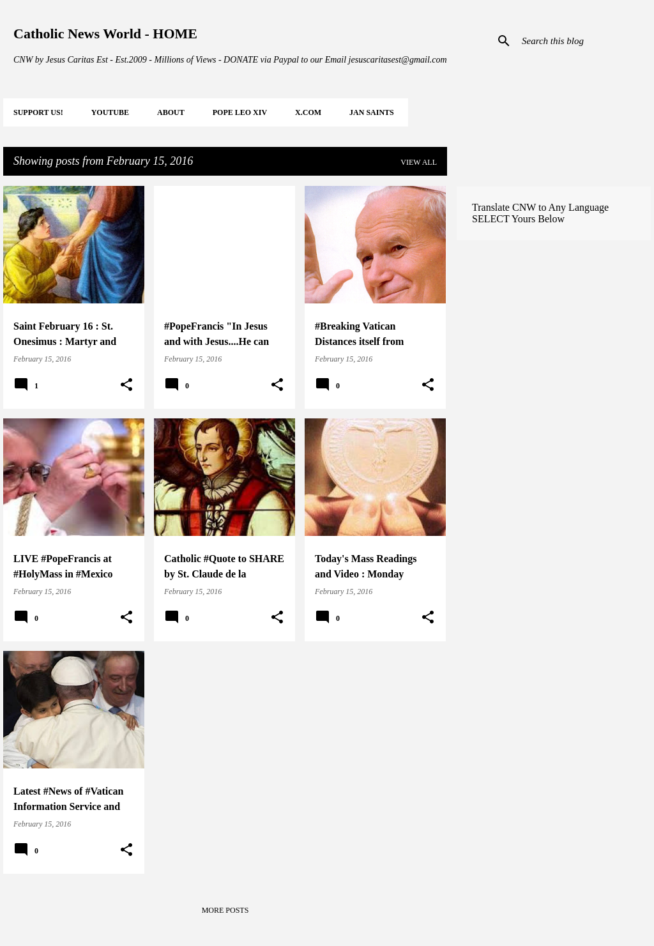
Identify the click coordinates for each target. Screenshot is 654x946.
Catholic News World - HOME (105, 34)
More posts (225, 910)
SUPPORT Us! (38, 112)
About (171, 112)
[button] (126, 385)
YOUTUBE (110, 112)
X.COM (308, 112)
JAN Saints (371, 112)
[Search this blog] (584, 41)
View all (418, 162)
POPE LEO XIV (240, 112)
